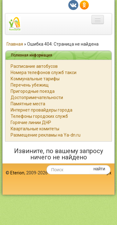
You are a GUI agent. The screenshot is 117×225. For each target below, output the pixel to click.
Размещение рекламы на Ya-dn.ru (45, 135)
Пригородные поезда (33, 91)
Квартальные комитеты (35, 128)
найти (99, 168)
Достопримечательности (37, 97)
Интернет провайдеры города (41, 110)
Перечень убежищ (30, 85)
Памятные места (28, 103)
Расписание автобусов (34, 66)
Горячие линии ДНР (31, 122)
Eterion (17, 172)
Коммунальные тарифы (35, 78)
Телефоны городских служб (39, 116)
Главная (15, 44)
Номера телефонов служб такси (43, 72)
